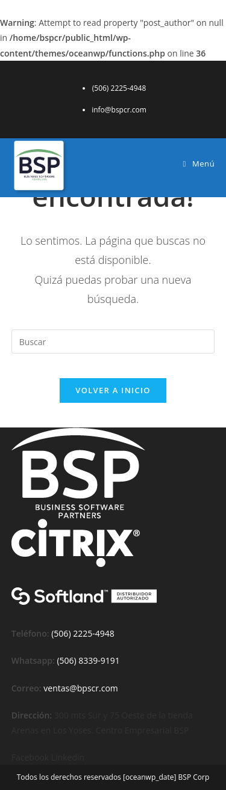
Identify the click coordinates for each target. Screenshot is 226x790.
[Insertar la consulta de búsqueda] (113, 341)
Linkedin (67, 757)
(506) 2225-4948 (82, 633)
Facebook (31, 757)
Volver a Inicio (112, 390)
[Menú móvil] (199, 163)
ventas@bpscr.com (80, 688)
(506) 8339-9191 (88, 660)
